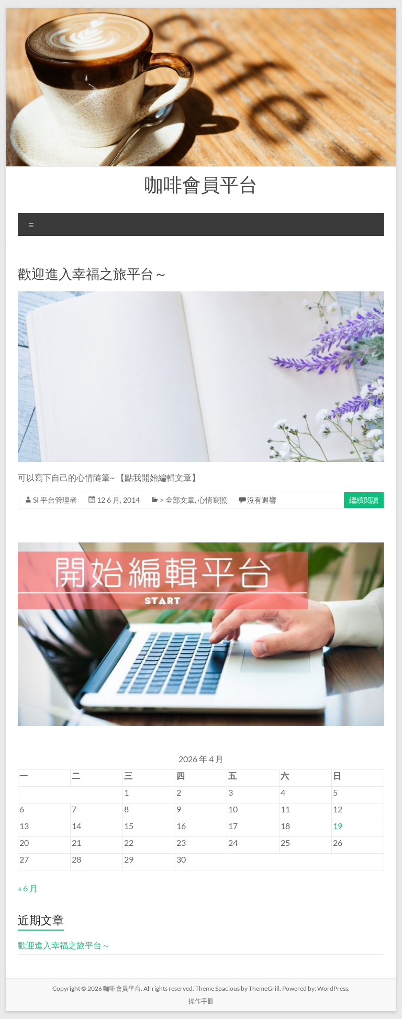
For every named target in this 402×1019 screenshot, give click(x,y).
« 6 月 (28, 888)
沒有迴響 (261, 499)
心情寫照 (212, 499)
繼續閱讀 (363, 499)
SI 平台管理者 (55, 499)
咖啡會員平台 (201, 184)
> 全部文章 (177, 499)
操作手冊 (201, 1001)
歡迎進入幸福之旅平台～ (93, 273)
